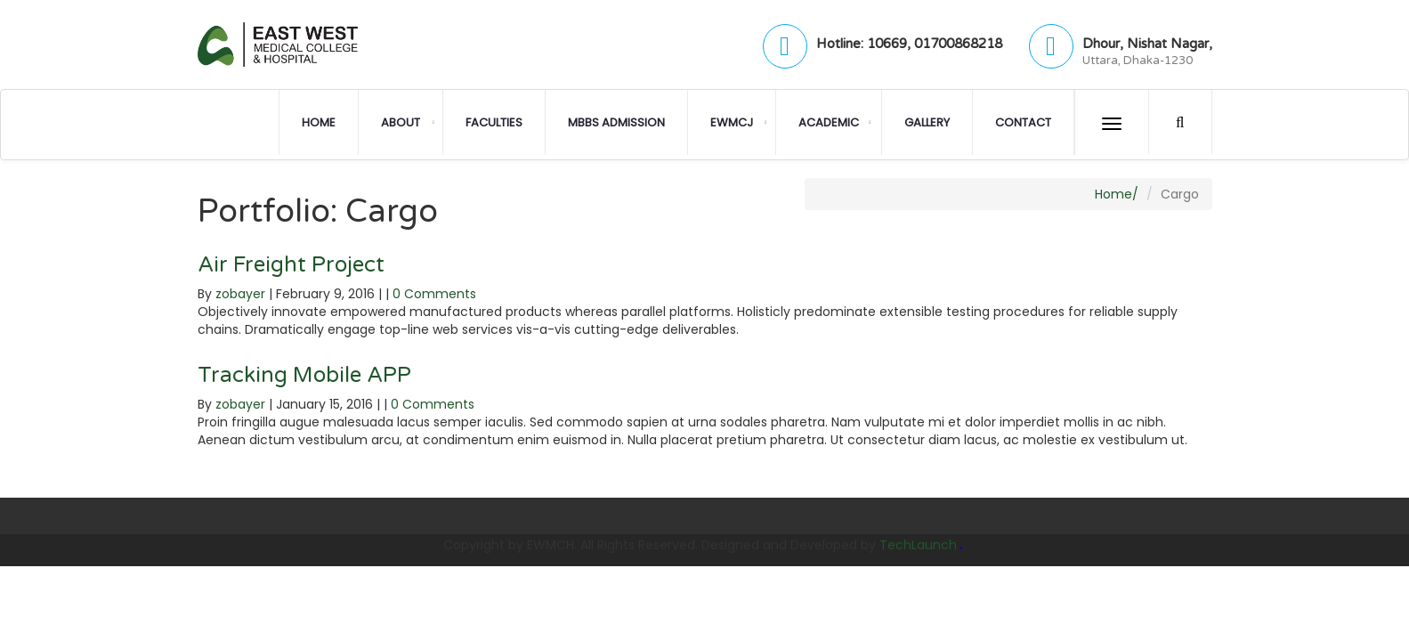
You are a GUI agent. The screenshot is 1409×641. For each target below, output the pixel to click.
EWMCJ (731, 122)
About (400, 122)
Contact (1023, 122)
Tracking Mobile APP (304, 375)
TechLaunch (918, 545)
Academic (828, 122)
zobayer (240, 294)
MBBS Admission (616, 122)
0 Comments (434, 294)
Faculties (494, 122)
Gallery (927, 122)
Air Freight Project (291, 265)
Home (319, 122)
